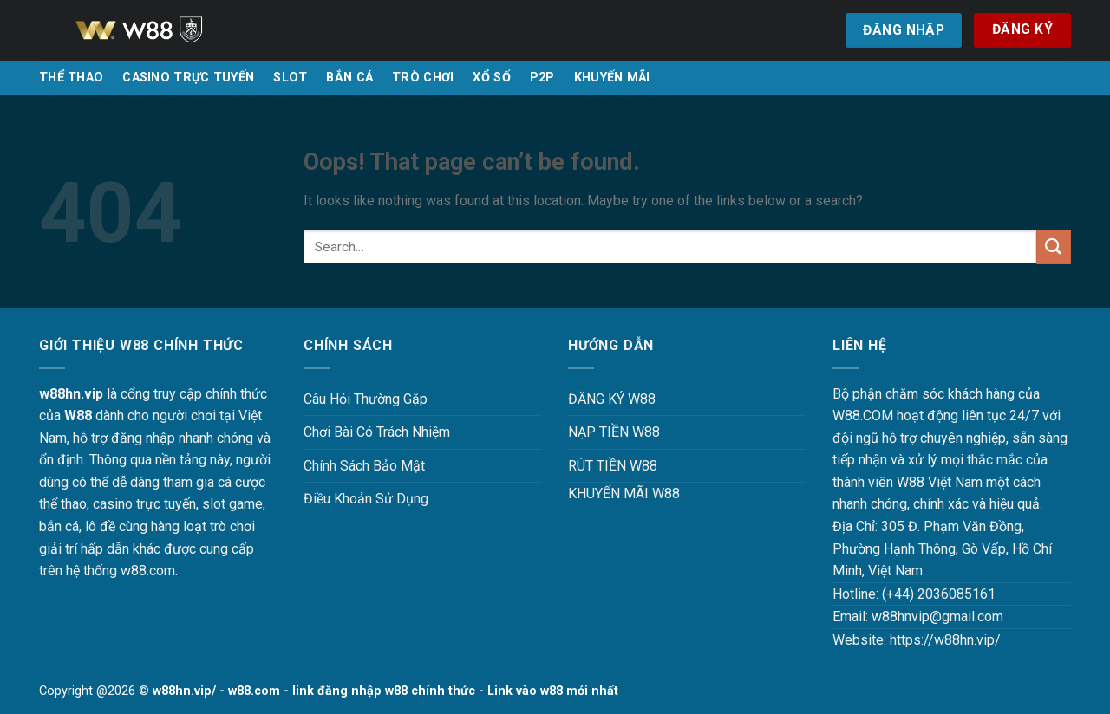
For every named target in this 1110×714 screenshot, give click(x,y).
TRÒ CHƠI (423, 77)
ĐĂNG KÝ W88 (612, 399)
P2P (542, 77)
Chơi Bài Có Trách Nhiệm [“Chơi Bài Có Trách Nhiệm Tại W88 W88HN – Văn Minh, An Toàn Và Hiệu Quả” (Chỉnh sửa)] (377, 432)
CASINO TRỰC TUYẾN (188, 77)
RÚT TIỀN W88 (612, 466)
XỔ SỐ (491, 77)
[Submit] (1053, 246)
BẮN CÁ (349, 77)
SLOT (290, 77)
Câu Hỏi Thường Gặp (366, 399)
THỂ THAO (71, 77)
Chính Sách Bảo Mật (364, 466)
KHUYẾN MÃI (612, 77)
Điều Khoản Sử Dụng (366, 498)
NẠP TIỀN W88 (614, 432)
